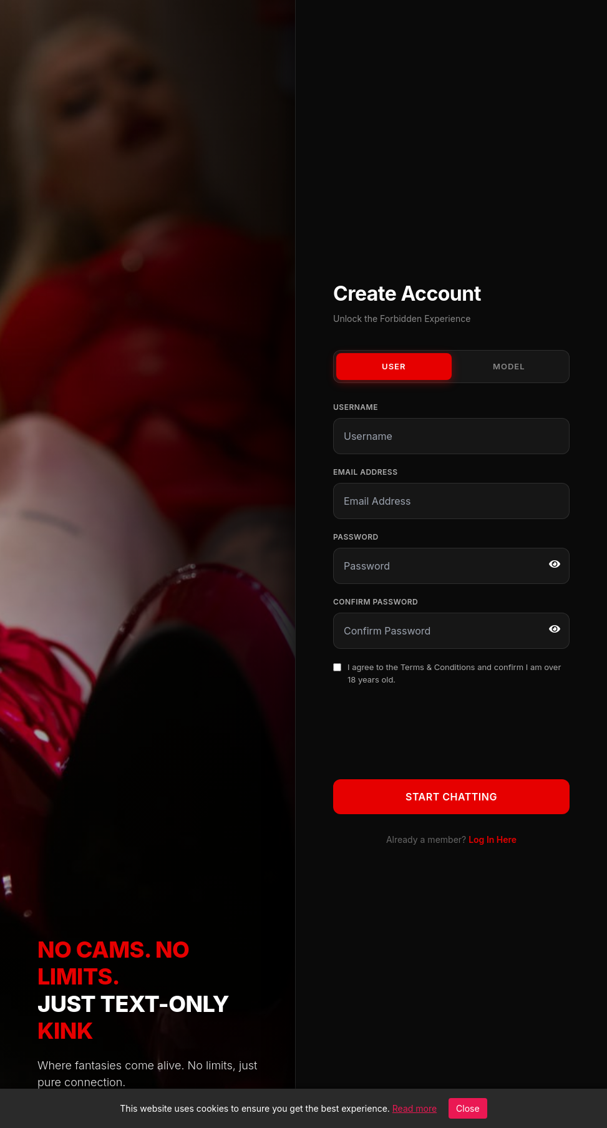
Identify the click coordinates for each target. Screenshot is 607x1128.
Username (355, 407)
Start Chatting (451, 796)
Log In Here (493, 839)
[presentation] (428, 730)
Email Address (365, 472)
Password (356, 537)
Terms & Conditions (438, 667)
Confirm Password (375, 601)
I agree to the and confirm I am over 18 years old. (454, 673)
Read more (414, 1108)
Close (468, 1108)
